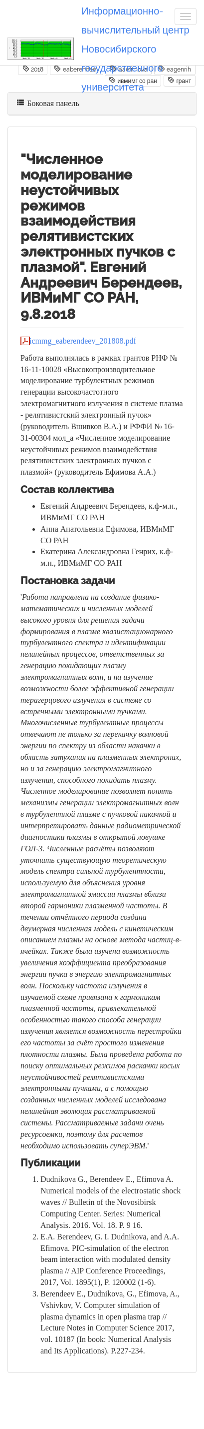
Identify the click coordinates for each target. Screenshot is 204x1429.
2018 (32, 69)
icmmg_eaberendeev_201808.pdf (82, 341)
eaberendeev (76, 69)
